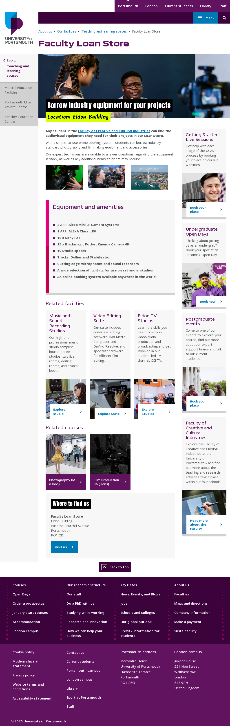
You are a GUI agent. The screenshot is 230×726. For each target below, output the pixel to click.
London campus (26, 631)
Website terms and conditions (28, 686)
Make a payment (187, 621)
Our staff (73, 594)
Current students (179, 6)
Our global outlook (136, 621)
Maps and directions (191, 603)
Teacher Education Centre (18, 119)
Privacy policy (24, 675)
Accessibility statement (32, 698)
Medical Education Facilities (18, 89)
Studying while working (85, 612)
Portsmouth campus (83, 670)
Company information (192, 612)
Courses (19, 585)
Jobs (123, 603)
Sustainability (185, 631)
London (151, 6)
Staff (222, 6)
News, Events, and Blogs (140, 594)
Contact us (75, 652)
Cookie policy (23, 652)
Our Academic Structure (86, 585)
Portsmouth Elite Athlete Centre (17, 104)
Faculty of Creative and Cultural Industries (114, 131)
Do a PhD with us (80, 603)
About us (45, 31)
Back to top (115, 567)
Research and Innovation (86, 621)
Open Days (21, 594)
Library (205, 6)
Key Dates (128, 585)
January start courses (30, 612)
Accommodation (26, 621)
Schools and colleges (137, 612)
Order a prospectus (28, 603)
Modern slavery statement (25, 663)
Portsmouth (128, 6)
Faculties (181, 594)
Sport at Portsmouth (83, 697)
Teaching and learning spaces (104, 31)
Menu (206, 17)
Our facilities (66, 31)
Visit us (64, 547)
